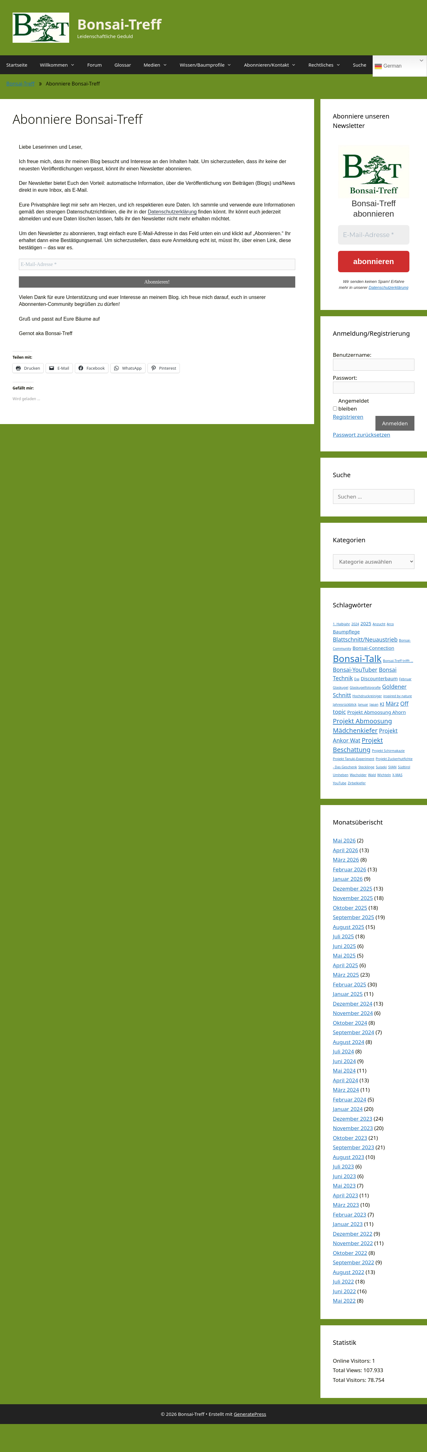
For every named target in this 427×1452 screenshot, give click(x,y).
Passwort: (345, 377)
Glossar (122, 65)
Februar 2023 (349, 1214)
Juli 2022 (343, 1281)
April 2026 (345, 850)
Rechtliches (327, 64)
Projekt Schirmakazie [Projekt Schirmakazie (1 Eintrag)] (388, 750)
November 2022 (353, 1243)
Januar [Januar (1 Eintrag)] (363, 704)
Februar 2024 (349, 1099)
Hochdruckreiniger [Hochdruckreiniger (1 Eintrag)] (367, 696)
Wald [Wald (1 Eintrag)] (372, 775)
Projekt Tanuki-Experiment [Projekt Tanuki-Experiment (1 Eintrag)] (353, 759)
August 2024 (348, 1042)
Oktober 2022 (350, 1252)
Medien (159, 64)
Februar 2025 (349, 984)
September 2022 (353, 1262)
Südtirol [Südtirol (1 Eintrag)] (404, 767)
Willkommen (60, 64)
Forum (94, 65)
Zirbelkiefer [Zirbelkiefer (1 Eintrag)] (357, 783)
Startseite (16, 65)
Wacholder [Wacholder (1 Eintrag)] (358, 775)
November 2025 (353, 898)
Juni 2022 (344, 1291)
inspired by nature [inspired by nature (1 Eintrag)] (397, 696)
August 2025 (348, 926)
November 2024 (353, 1013)
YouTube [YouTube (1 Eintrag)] (340, 783)
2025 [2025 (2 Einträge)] (365, 623)
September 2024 (353, 1032)
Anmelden (395, 423)
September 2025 (353, 917)
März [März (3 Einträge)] (392, 703)
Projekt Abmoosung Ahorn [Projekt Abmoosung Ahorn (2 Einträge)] (376, 712)
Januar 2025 (348, 993)
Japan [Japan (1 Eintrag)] (373, 704)
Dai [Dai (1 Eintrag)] (356, 679)
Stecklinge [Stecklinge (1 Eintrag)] (366, 767)
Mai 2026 (344, 840)
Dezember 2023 (353, 1118)
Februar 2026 (349, 869)
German (388, 66)
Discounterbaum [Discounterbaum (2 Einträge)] (379, 678)
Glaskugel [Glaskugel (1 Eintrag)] (340, 687)
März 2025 (346, 974)
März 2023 (346, 1204)
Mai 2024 (344, 1070)
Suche (359, 65)
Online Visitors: (352, 1360)
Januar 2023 (348, 1224)
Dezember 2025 (353, 888)
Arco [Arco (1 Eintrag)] (390, 624)
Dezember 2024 (353, 1003)
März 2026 (346, 859)
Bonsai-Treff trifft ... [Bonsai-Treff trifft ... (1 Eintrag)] (398, 661)
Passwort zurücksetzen (362, 434)
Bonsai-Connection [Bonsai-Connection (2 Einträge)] (373, 648)
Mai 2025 (344, 955)
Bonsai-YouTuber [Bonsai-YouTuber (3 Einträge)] (355, 669)
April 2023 (345, 1195)
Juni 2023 (344, 1176)
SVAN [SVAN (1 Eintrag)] (392, 767)
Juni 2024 (344, 1061)
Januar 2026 (348, 878)
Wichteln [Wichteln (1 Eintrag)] (384, 775)
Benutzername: (352, 354)
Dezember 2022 (353, 1233)
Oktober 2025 (350, 907)
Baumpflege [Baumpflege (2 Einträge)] (346, 631)
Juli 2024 (343, 1051)
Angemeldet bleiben (353, 404)
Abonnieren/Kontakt (273, 64)
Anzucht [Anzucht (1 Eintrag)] (379, 624)
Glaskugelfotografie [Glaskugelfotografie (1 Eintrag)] (365, 687)
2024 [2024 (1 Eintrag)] (355, 624)
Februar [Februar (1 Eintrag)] (405, 679)
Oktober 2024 (350, 1022)
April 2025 (345, 965)
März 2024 (346, 1089)
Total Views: (348, 1370)
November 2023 (353, 1128)
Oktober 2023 (350, 1137)
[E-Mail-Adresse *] (157, 264)
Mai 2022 (344, 1300)
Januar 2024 (348, 1108)
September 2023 (353, 1147)
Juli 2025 (343, 936)
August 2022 (348, 1272)
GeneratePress (250, 1414)
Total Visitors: (350, 1379)
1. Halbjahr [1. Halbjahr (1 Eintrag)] (341, 624)
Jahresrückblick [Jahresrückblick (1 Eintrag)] (345, 704)
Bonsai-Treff (119, 24)
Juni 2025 (344, 946)
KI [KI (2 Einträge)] (382, 704)
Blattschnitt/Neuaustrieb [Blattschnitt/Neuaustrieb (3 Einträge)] (365, 639)
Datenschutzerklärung (172, 211)
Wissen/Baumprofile (209, 64)
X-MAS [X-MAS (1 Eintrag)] (397, 775)
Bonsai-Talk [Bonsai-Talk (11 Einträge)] (357, 658)
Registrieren (348, 416)
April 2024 (345, 1080)
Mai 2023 (344, 1185)
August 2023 (348, 1157)
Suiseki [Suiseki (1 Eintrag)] (381, 767)
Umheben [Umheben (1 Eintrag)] (341, 775)
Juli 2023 (343, 1166)
